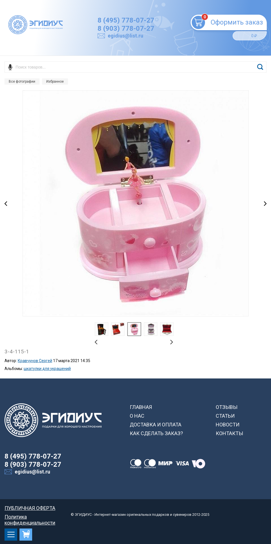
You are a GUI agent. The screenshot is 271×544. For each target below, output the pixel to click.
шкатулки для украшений (47, 368)
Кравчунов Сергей (35, 360)
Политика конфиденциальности (30, 517)
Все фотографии (22, 81)
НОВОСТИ (227, 425)
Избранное (55, 81)
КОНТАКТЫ (229, 433)
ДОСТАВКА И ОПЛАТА (155, 425)
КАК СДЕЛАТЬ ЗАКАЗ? (156, 433)
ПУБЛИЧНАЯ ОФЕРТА (30, 508)
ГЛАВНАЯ (141, 407)
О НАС (137, 416)
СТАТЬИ (225, 416)
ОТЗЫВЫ (226, 407)
